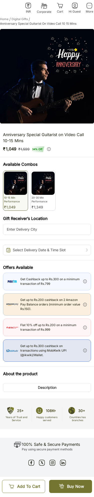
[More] (89, 8)
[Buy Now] (70, 486)
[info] (48, 148)
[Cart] (60, 8)
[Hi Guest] (75, 8)
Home (6, 19)
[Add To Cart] (23, 486)
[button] (47, 387)
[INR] (28, 8)
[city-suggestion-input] (47, 229)
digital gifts (21, 19)
